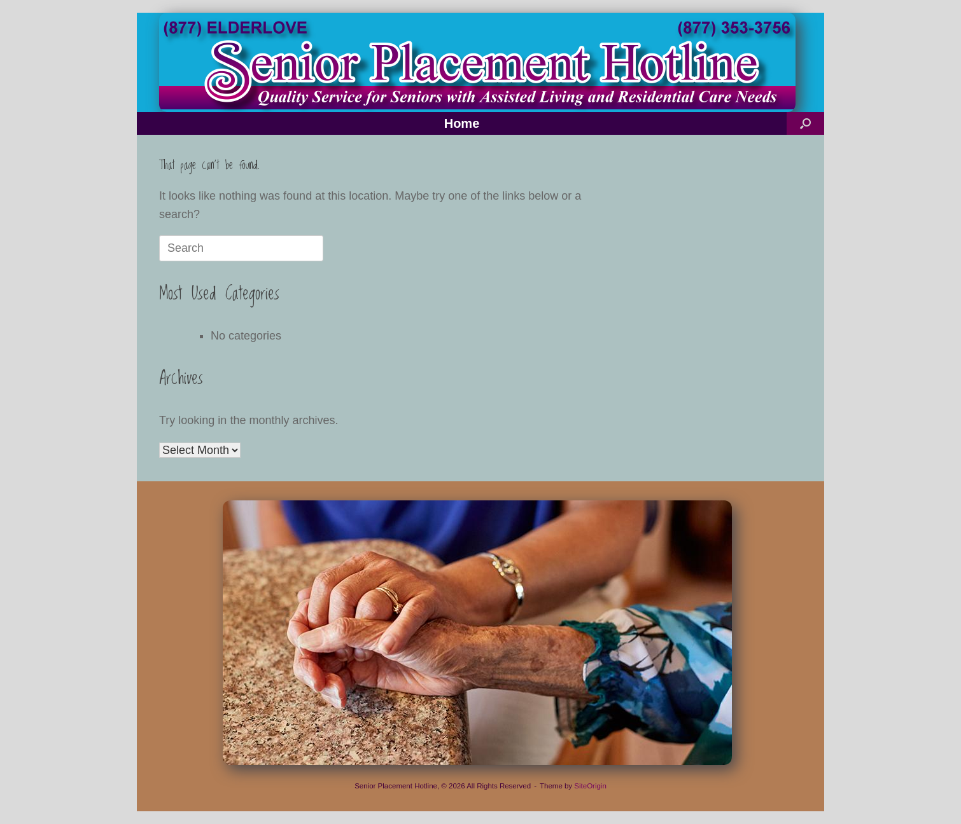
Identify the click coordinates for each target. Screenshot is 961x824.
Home (462, 123)
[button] (805, 123)
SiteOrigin (590, 786)
